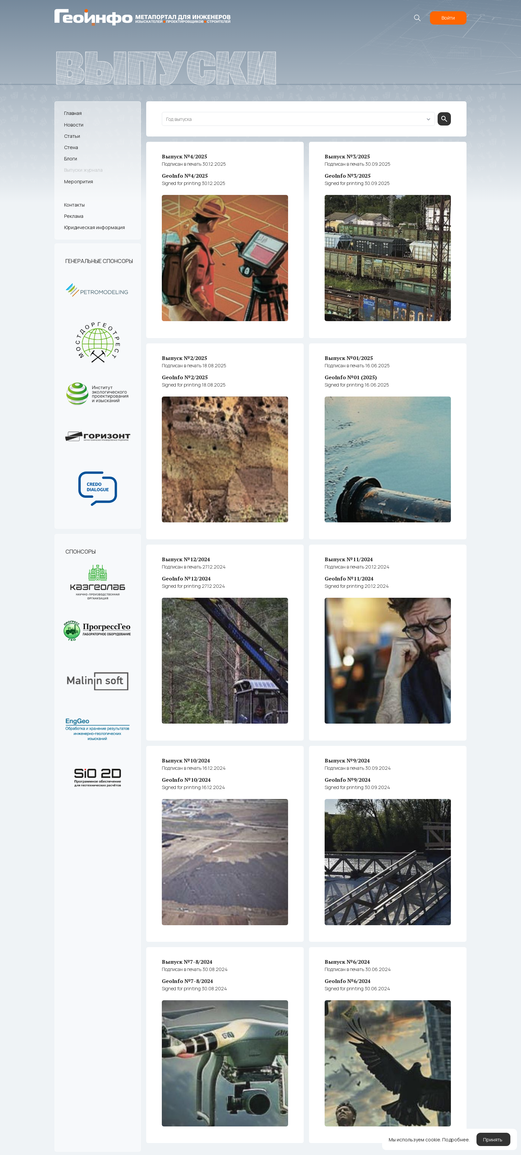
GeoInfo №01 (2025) (388, 380)
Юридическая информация (94, 227)
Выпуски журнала (83, 170)
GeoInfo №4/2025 (225, 179)
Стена (71, 147)
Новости (73, 124)
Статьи (72, 136)
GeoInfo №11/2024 (388, 581)
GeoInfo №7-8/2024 (225, 983)
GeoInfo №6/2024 (388, 983)
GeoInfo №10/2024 (225, 782)
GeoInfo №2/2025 (225, 380)
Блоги (70, 158)
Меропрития (78, 181)
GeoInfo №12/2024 (225, 581)
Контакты (74, 205)
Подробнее (455, 1140)
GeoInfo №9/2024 (388, 782)
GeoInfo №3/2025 (388, 179)
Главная (73, 113)
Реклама (73, 216)
